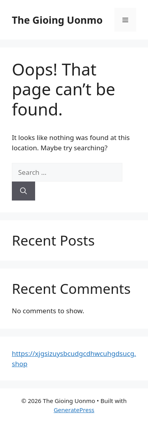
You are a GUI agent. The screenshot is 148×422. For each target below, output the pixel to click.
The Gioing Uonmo (57, 19)
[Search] (23, 191)
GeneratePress (74, 410)
